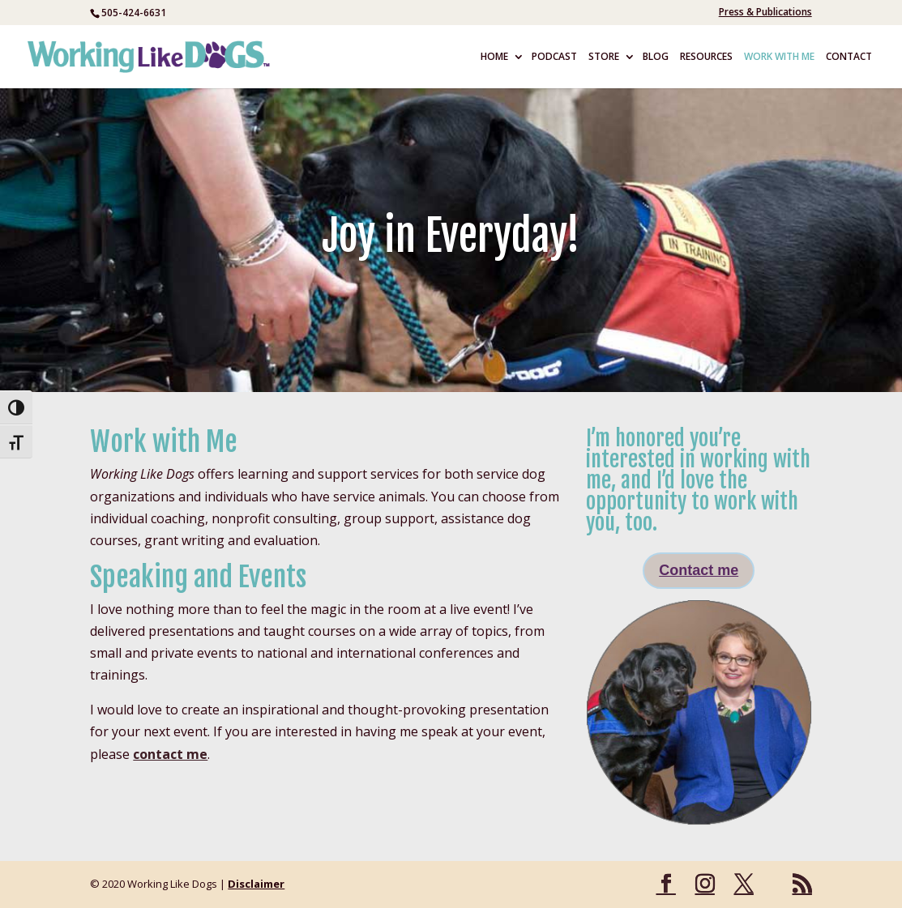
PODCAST (554, 57)
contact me (170, 754)
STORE (603, 57)
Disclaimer (256, 883)
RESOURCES (706, 57)
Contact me (698, 570)
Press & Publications (765, 13)
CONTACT (849, 57)
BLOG (656, 57)
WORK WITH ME (779, 57)
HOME (494, 57)
